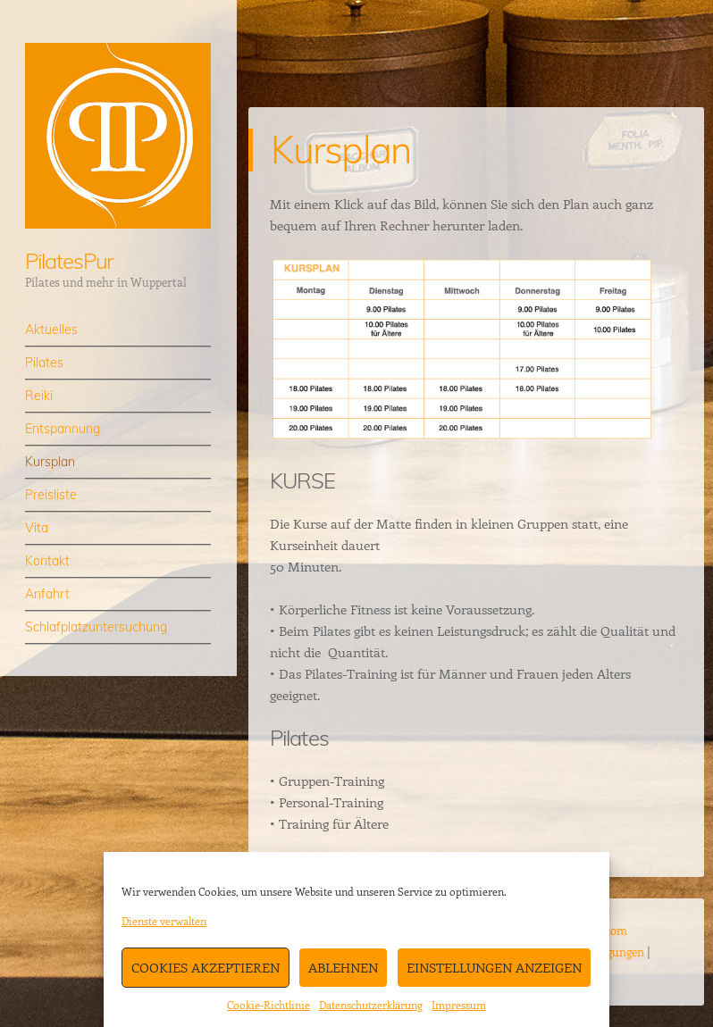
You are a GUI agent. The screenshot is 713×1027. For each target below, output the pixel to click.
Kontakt (47, 561)
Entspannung (62, 429)
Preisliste (51, 495)
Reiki (39, 396)
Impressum (459, 1005)
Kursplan (50, 462)
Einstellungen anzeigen (494, 967)
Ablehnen (343, 967)
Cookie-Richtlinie (268, 1005)
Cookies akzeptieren (205, 967)
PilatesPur (69, 260)
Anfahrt (47, 594)
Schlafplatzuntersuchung (96, 627)
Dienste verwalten (164, 921)
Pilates (44, 363)
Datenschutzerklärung (371, 1005)
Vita (36, 528)
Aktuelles (51, 329)
